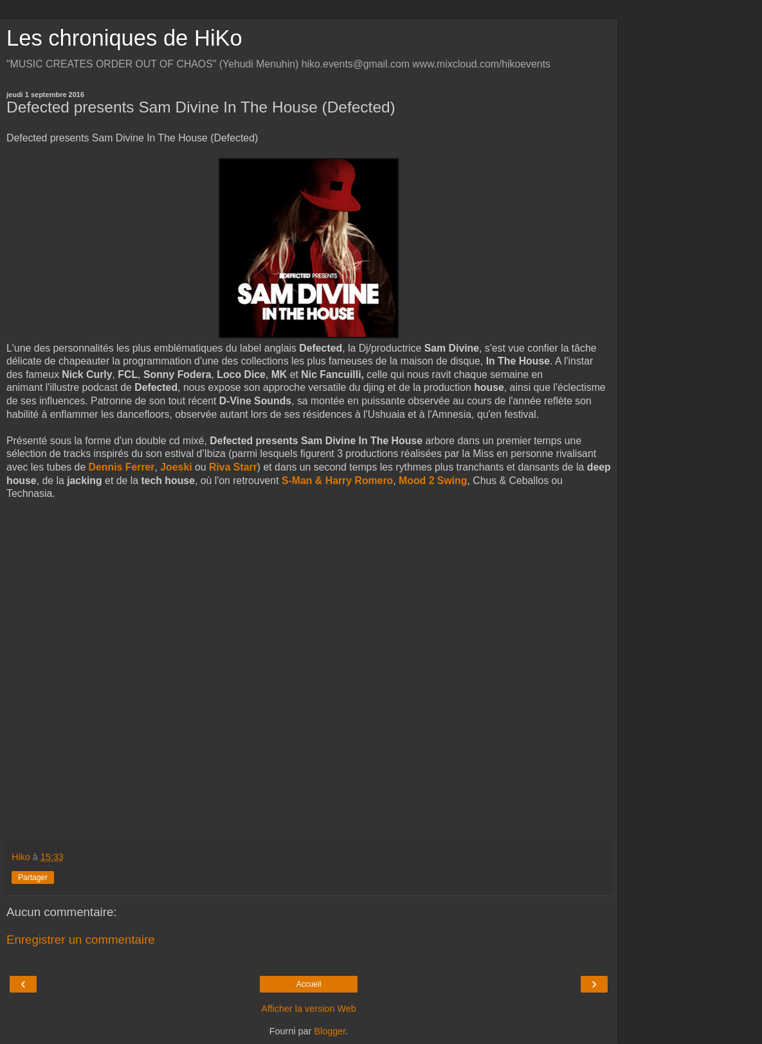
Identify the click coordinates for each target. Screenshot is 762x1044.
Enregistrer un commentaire (80, 939)
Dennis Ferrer (122, 467)
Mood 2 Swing (433, 480)
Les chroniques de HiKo (124, 38)
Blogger (329, 1031)
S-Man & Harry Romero (337, 480)
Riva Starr (233, 467)
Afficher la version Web (308, 1009)
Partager (33, 877)
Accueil (309, 984)
